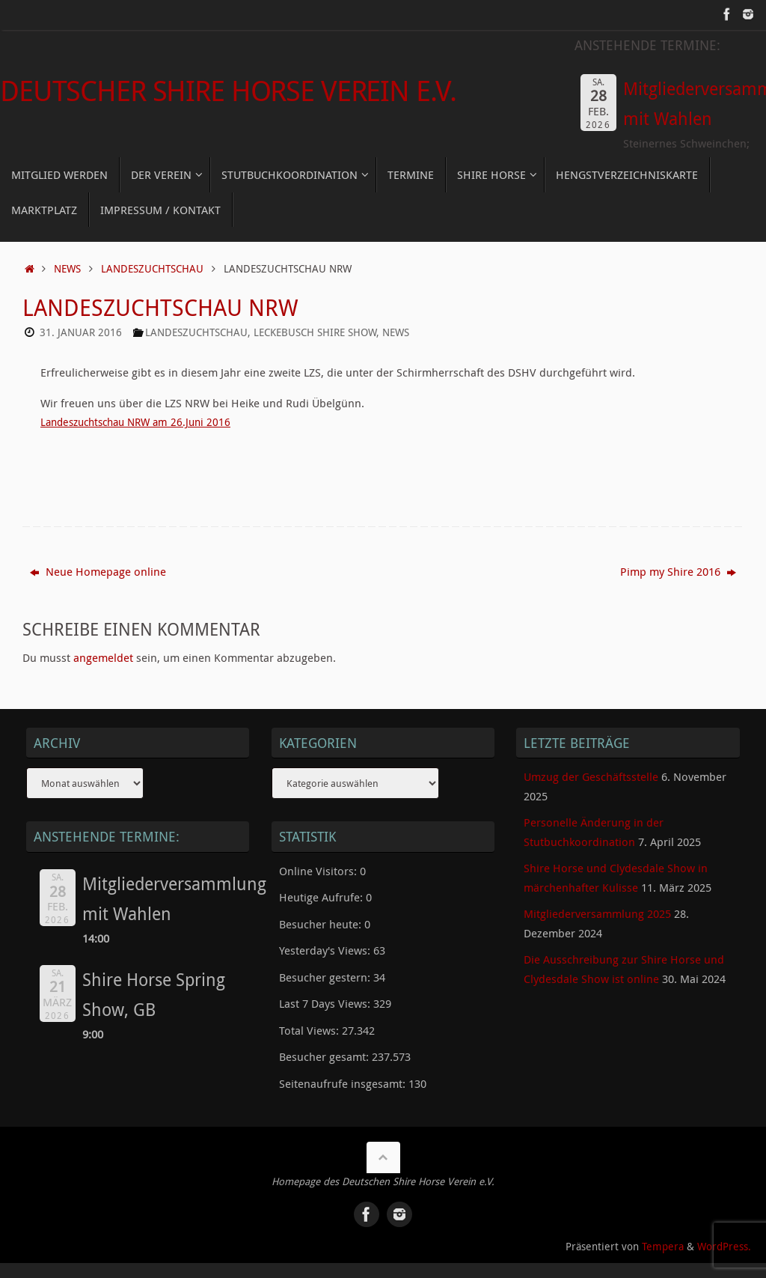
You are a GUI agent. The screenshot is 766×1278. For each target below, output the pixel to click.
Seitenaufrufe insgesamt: (343, 1083)
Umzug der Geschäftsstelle (591, 776)
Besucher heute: (321, 923)
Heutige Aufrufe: (322, 896)
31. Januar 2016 (81, 332)
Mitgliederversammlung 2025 (597, 913)
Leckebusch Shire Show (315, 332)
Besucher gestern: (326, 977)
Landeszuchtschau (152, 269)
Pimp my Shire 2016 (678, 571)
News (67, 269)
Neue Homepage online (98, 571)
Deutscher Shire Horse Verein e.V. (228, 90)
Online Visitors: (319, 870)
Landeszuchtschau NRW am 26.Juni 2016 (142, 421)
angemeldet (103, 657)
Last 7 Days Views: (326, 1003)
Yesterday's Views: (326, 950)
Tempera (663, 1246)
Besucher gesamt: (325, 1056)
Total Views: (310, 1030)
